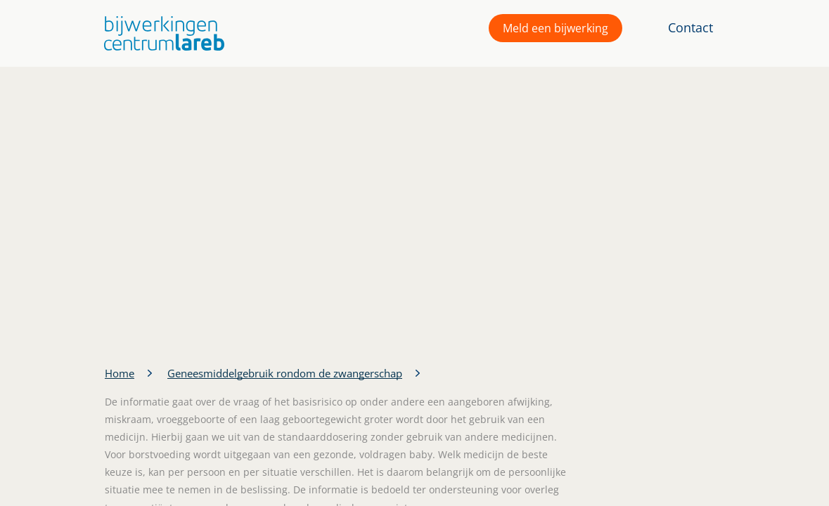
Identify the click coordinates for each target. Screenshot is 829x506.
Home (119, 373)
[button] (160, 33)
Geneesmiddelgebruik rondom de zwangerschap (284, 373)
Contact (690, 27)
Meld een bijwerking (555, 28)
